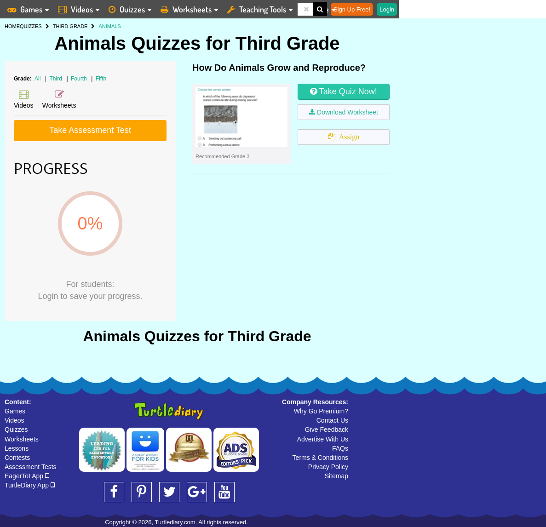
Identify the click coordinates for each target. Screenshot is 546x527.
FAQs (340, 448)
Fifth (101, 78)
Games (15, 411)
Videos (14, 420)
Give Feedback (326, 429)
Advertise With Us (322, 439)
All (37, 78)
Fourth (79, 78)
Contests (17, 457)
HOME (12, 26)
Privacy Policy (328, 466)
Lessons (17, 448)
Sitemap (336, 476)
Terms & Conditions (320, 457)
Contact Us (332, 420)
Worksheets (22, 439)
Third (57, 78)
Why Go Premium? (321, 411)
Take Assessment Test (90, 130)
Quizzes (16, 429)
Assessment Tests (31, 466)
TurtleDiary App (30, 485)
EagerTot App (27, 476)
